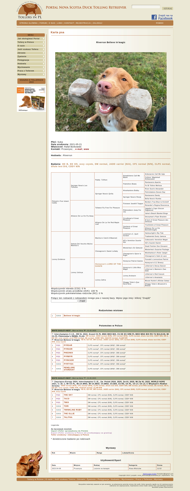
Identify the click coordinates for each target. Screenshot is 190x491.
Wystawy (22, 74)
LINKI (60, 23)
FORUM (43, 23)
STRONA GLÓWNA (29, 23)
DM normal (101, 164)
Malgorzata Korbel (149, 474)
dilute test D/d (59, 166)
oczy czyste (86, 164)
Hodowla (22, 64)
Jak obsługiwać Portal (29, 39)
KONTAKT (69, 23)
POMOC (160, 23)
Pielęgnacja (23, 60)
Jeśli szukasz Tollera (28, 49)
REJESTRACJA (83, 23)
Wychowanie (24, 67)
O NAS (52, 23)
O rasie (21, 46)
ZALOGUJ (97, 23)
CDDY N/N (74, 166)
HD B (65, 164)
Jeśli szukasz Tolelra (64, 479)
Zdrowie (22, 53)
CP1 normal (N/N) (143, 164)
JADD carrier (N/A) (120, 164)
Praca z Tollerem (26, 71)
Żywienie (22, 56)
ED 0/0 (74, 164)
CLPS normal (162, 164)
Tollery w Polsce (26, 42)
